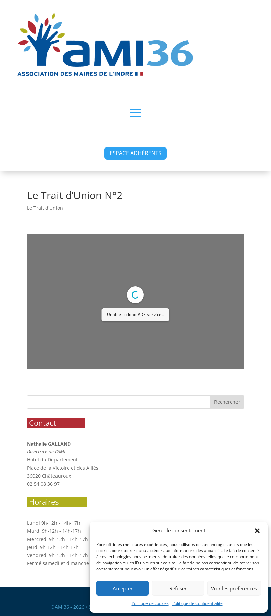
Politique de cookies (150, 603)
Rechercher (227, 402)
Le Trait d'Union (45, 208)
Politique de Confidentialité (197, 603)
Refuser (178, 588)
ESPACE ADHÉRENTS (135, 153)
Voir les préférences (234, 588)
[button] (257, 530)
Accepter (123, 588)
